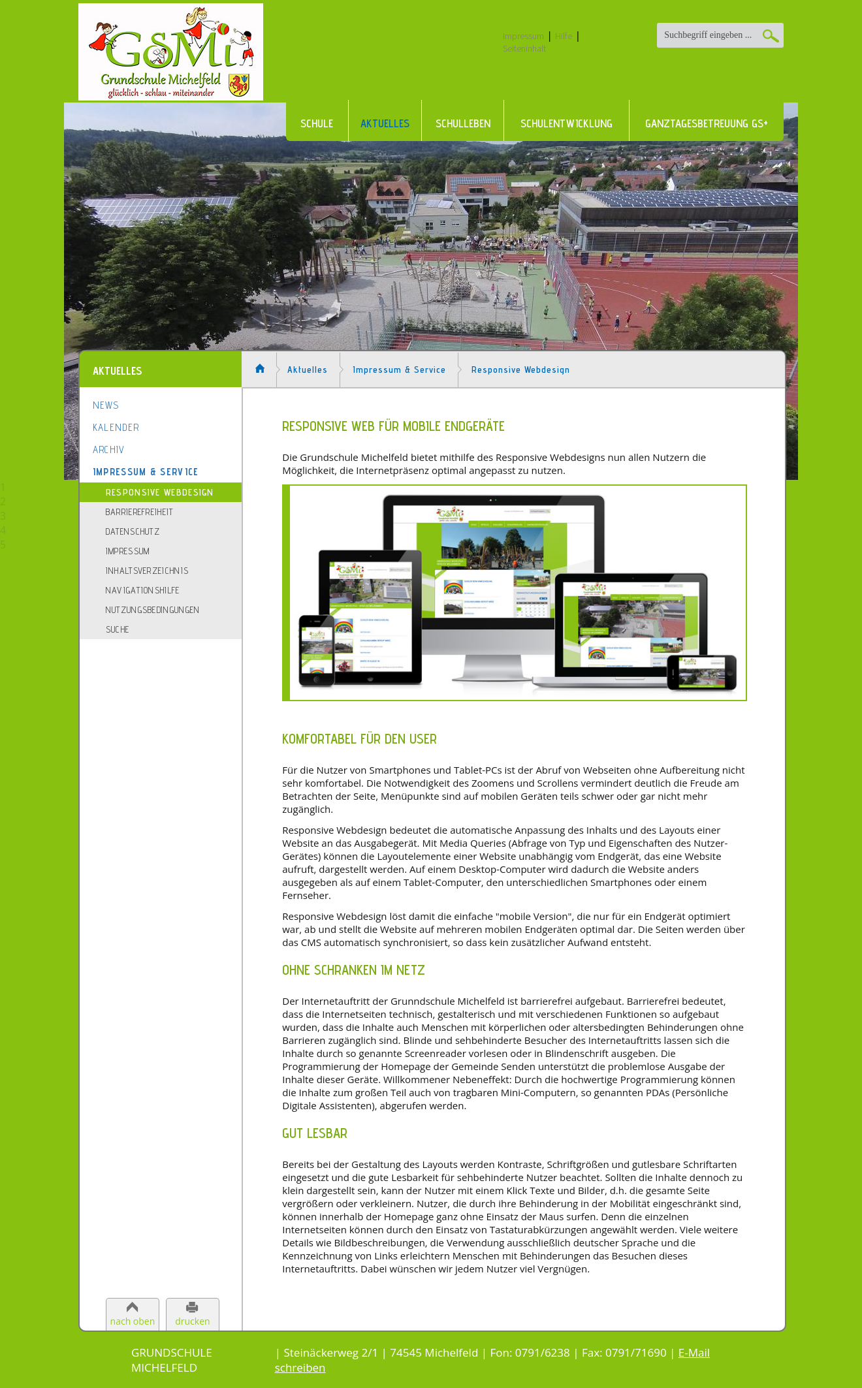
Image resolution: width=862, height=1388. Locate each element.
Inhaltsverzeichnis (147, 570)
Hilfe (563, 36)
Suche (118, 629)
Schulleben (463, 123)
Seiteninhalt (524, 48)
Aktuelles (384, 123)
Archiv (109, 449)
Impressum (523, 36)
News (106, 405)
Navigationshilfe (143, 590)
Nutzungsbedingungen (153, 610)
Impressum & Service (146, 471)
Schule (316, 123)
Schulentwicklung (566, 123)
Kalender (116, 427)
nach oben (132, 1321)
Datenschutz (133, 531)
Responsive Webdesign (160, 492)
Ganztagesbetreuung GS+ (706, 123)
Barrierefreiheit (140, 512)
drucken (192, 1321)
